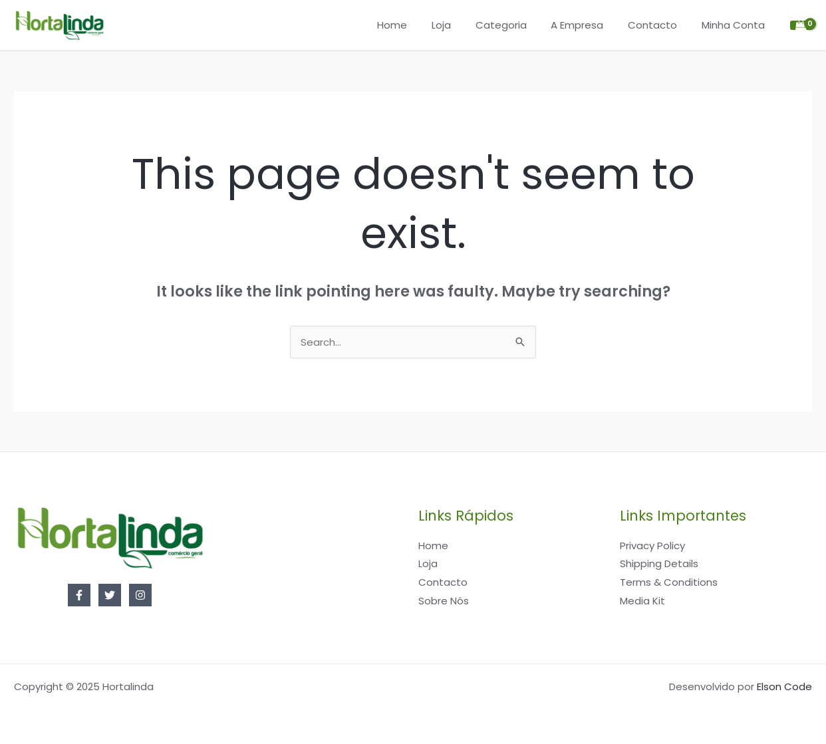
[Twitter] (109, 595)
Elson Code (784, 686)
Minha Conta (735, 25)
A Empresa (588, 25)
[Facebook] (79, 595)
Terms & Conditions (669, 582)
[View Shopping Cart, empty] (801, 26)
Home (417, 25)
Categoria (516, 25)
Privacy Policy (652, 546)
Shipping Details (659, 563)
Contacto (659, 25)
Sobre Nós (443, 601)
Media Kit (642, 601)
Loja (461, 25)
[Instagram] (140, 595)
